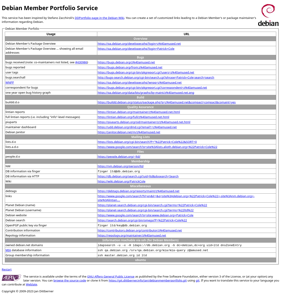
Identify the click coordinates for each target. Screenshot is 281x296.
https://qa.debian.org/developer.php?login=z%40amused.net (139, 43)
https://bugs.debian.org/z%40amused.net (126, 62)
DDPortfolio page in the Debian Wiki (99, 18)
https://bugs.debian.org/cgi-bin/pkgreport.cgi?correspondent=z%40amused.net (152, 87)
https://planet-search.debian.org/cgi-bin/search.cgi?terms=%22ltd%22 (146, 210)
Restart (7, 269)
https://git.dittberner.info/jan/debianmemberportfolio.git (148, 280)
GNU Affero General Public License (110, 276)
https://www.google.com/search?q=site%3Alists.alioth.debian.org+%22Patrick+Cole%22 (157, 147)
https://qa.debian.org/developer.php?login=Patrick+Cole (136, 49)
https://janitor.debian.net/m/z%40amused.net (129, 132)
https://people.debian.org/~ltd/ (119, 156)
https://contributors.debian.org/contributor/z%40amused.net (140, 230)
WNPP (9, 82)
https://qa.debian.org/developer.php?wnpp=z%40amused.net (140, 82)
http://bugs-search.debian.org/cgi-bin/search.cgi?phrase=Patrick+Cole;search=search (156, 77)
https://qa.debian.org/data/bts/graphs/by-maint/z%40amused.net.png (146, 92)
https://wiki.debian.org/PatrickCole (121, 181)
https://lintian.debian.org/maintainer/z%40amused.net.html (139, 112)
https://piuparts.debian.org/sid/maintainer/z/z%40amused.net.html (144, 122)
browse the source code (69, 280)
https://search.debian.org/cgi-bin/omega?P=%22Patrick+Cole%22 (142, 220)
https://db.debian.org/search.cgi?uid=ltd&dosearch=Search (138, 176)
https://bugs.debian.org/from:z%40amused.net (130, 67)
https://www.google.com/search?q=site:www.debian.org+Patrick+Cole (145, 215)
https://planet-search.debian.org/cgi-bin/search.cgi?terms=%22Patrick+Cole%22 (152, 205)
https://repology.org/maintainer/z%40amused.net (132, 235)
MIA (8, 250)
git (197, 280)
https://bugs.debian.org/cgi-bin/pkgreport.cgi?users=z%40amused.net (146, 72)
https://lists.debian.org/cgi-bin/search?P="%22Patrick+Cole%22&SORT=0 (147, 142)
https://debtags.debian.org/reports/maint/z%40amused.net (139, 191)
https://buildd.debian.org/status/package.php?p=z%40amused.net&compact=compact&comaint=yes (167, 102)
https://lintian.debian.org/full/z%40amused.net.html (133, 117)
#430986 (81, 62)
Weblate (31, 284)
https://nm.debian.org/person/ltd (121, 166)
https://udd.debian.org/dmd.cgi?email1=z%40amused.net (137, 127)
